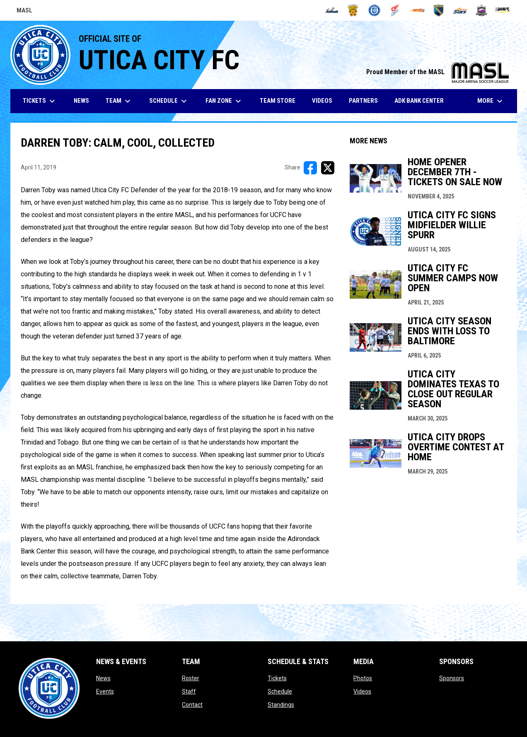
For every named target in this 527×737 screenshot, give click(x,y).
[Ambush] (331, 10)
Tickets (277, 678)
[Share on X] (327, 167)
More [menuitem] (491, 101)
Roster (190, 678)
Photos (362, 678)
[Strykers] (481, 10)
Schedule (280, 691)
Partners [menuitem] (363, 100)
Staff (189, 691)
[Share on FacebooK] (310, 167)
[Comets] (396, 10)
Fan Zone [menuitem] (224, 101)
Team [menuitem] (119, 101)
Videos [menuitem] (322, 100)
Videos (362, 691)
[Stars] (460, 10)
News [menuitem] (81, 100)
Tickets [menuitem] (40, 101)
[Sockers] (438, 10)
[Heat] (417, 10)
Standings (281, 704)
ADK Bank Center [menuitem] (422, 100)
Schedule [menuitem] (169, 101)
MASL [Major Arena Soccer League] (24, 12)
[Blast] (353, 10)
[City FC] (374, 10)
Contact (192, 704)
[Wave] (502, 10)
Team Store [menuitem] (281, 100)
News (103, 678)
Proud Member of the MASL (437, 72)
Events (105, 691)
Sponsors (451, 678)
